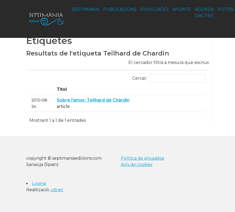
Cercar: (169, 78)
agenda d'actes (204, 12)
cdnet (56, 189)
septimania (85, 9)
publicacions (119, 9)
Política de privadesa (142, 158)
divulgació (154, 9)
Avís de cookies (136, 164)
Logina (39, 183)
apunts (181, 9)
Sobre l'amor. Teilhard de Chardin (93, 100)
